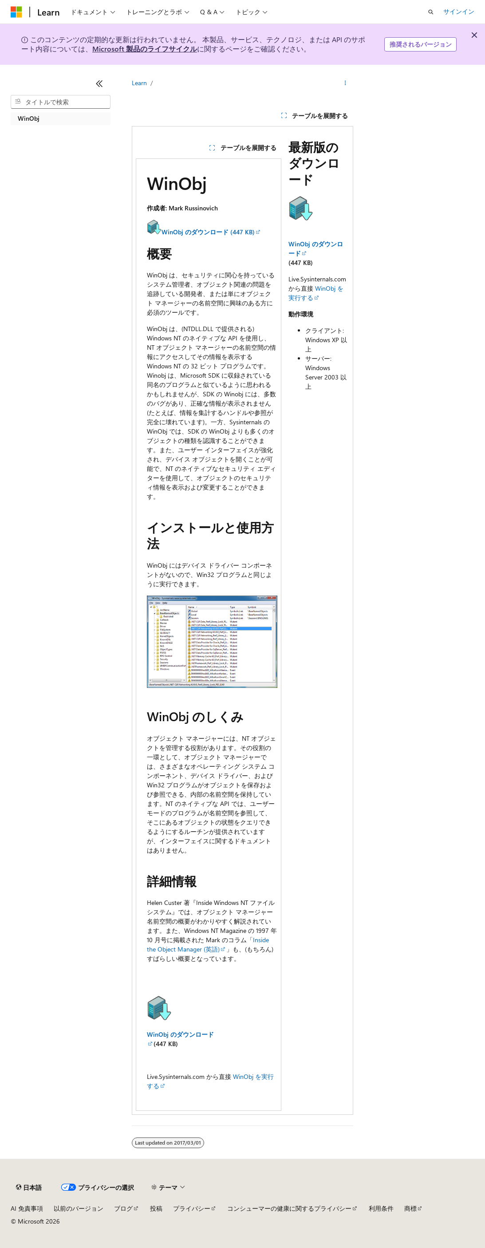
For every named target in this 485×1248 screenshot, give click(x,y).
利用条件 (381, 1208)
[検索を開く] (431, 12)
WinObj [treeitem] (28, 118)
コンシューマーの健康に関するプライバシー (289, 1208)
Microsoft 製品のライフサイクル (144, 48)
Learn (139, 83)
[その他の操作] (345, 83)
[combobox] (60, 102)
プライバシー (191, 1208)
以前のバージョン (78, 1208)
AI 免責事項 (27, 1208)
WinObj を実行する (315, 293)
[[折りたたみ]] (99, 83)
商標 (410, 1208)
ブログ (123, 1208)
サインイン (458, 11)
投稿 (156, 1208)
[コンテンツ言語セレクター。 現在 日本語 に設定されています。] (29, 1188)
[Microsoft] (16, 12)
